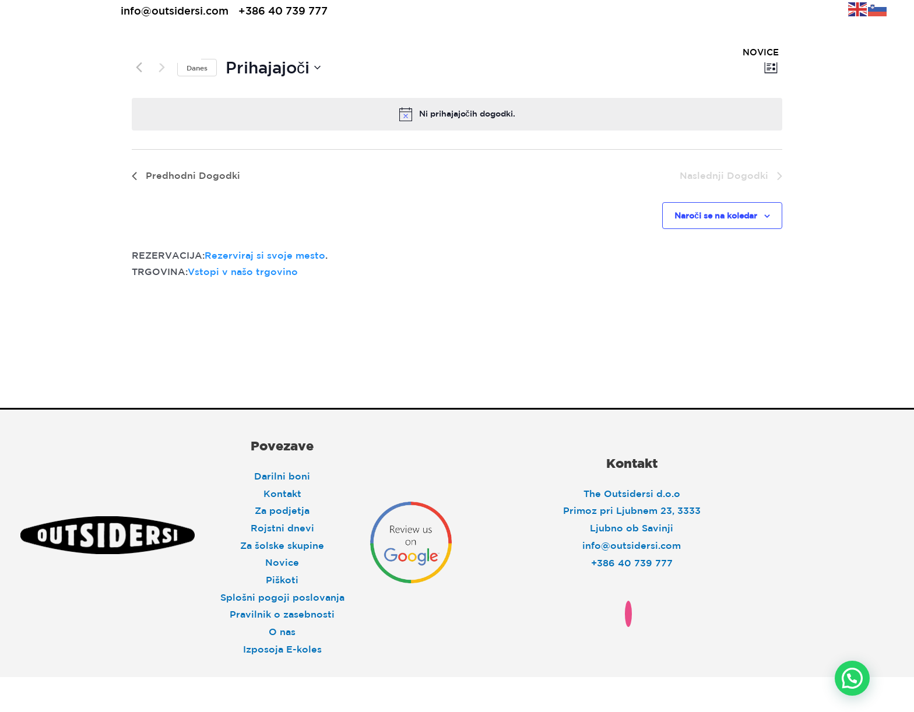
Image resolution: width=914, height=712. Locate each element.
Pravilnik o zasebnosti (282, 614)
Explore (389, 52)
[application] (284, 52)
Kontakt (282, 493)
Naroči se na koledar (715, 215)
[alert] (457, 114)
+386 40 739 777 (283, 10)
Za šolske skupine (282, 545)
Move (457, 52)
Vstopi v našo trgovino (243, 271)
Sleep (269, 52)
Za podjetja (282, 510)
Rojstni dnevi (282, 528)
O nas (282, 631)
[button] (852, 678)
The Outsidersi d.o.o (631, 493)
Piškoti (282, 579)
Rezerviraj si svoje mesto (265, 255)
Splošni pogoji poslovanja (282, 597)
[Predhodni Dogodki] (186, 176)
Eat (326, 52)
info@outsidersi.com (174, 10)
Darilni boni (282, 476)
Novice (282, 562)
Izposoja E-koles (282, 649)
